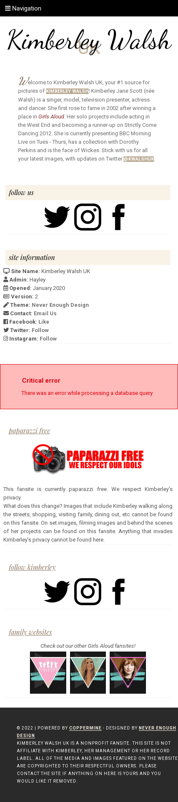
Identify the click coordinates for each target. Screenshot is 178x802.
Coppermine (85, 728)
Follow (40, 330)
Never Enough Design (60, 305)
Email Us (45, 313)
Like (43, 322)
